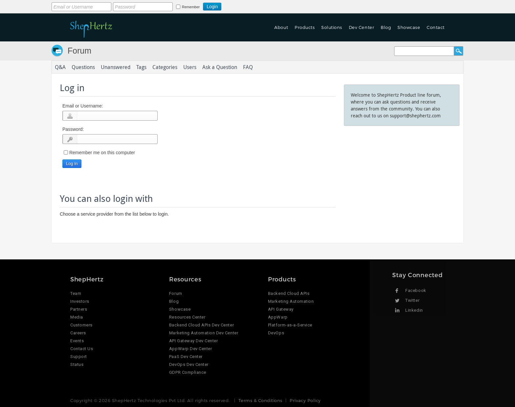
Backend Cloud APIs (288, 293)
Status (76, 364)
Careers (78, 332)
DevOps (276, 332)
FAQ (248, 67)
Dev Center (361, 27)
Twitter (412, 300)
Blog (386, 27)
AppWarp (278, 317)
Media (76, 317)
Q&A (60, 67)
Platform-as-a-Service (290, 325)
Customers (81, 325)
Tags (141, 67)
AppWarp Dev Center (190, 348)
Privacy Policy (305, 400)
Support (78, 356)
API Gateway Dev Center (193, 340)
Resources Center (187, 317)
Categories (164, 67)
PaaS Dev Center (186, 356)
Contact (436, 27)
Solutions (331, 27)
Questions (83, 67)
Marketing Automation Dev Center (203, 332)
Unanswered (115, 67)
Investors (79, 301)
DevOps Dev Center (189, 364)
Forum (79, 50)
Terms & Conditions (260, 400)
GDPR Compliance (187, 372)
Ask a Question (219, 67)
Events (77, 340)
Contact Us (81, 348)
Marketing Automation (291, 301)
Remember (191, 7)
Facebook (415, 290)
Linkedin (414, 310)
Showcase (408, 27)
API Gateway (281, 309)
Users (189, 67)
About (281, 27)
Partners (78, 309)
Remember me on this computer (102, 152)
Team (75, 293)
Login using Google (237, 5)
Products (305, 27)
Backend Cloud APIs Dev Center (201, 325)
